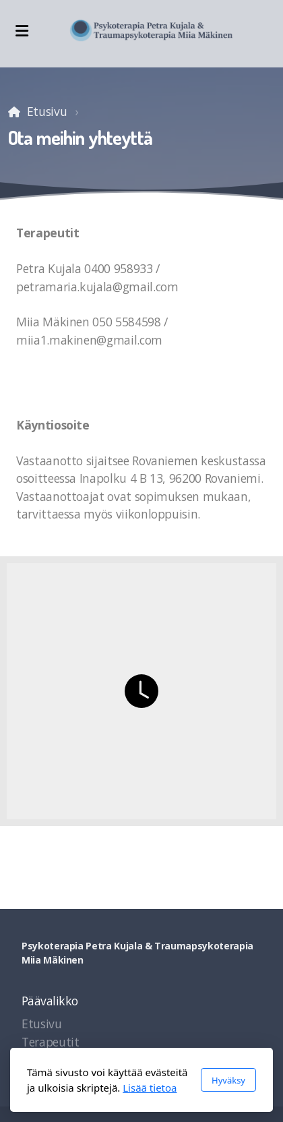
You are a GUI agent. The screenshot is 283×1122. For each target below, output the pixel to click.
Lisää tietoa (150, 1087)
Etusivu (47, 111)
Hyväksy (228, 1080)
